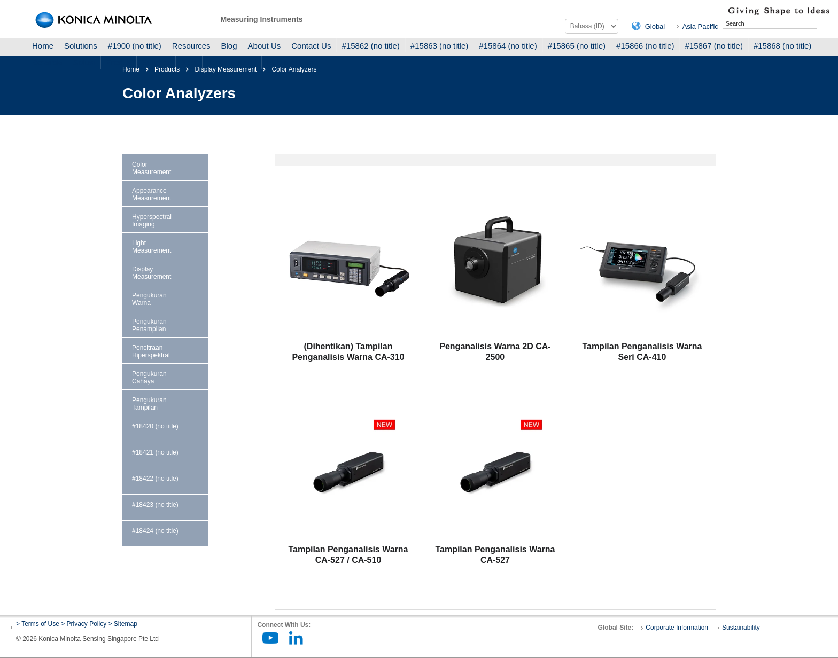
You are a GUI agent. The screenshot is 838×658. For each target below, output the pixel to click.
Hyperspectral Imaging (152, 220)
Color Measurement (151, 168)
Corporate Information (677, 627)
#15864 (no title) (508, 45)
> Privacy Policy (83, 624)
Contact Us (311, 45)
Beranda (47, 62)
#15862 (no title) (370, 45)
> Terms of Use (38, 624)
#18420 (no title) (155, 426)
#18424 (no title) (155, 531)
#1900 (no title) (134, 45)
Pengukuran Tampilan (149, 403)
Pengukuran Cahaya (149, 377)
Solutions (80, 45)
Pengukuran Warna (149, 299)
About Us (264, 45)
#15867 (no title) (713, 45)
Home (42, 45)
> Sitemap (122, 624)
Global (655, 26)
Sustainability (741, 627)
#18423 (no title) (155, 504)
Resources (191, 45)
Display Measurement (151, 272)
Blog (229, 45)
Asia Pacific (700, 26)
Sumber (156, 62)
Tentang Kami (232, 62)
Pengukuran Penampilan (149, 325)
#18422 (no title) (155, 478)
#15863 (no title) (439, 45)
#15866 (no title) (645, 45)
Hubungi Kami (292, 62)
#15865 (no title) (577, 45)
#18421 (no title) (155, 452)
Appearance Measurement (151, 194)
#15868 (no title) (782, 45)
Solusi (84, 62)
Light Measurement (151, 246)
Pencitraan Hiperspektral (151, 351)
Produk (118, 62)
